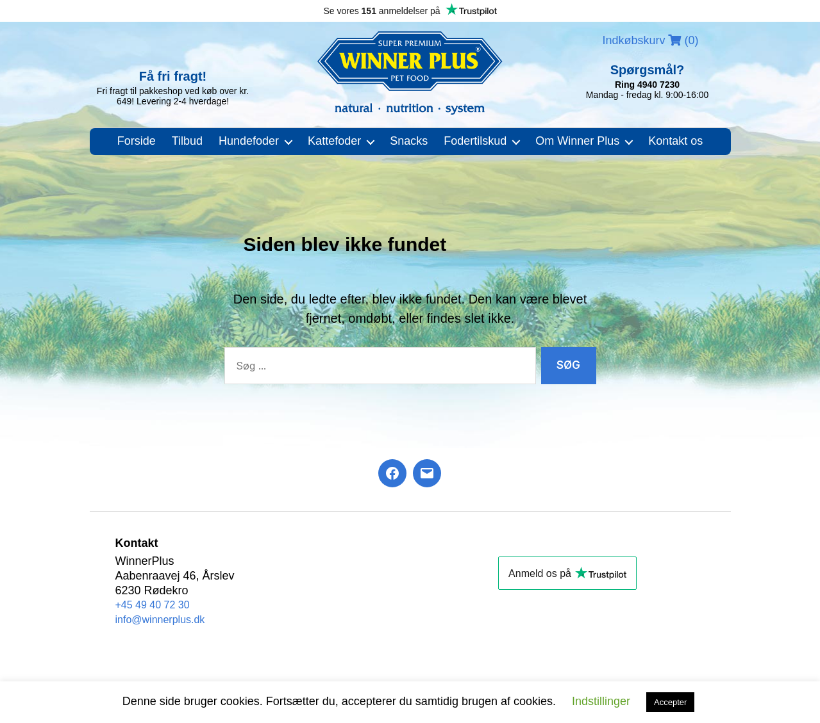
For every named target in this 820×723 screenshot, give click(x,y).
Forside (136, 140)
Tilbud (187, 140)
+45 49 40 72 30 (152, 604)
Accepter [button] (670, 702)
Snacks (409, 140)
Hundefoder (249, 140)
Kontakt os (675, 140)
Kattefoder (334, 140)
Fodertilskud (475, 140)
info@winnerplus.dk (160, 619)
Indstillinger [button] (601, 701)
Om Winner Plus (577, 140)
